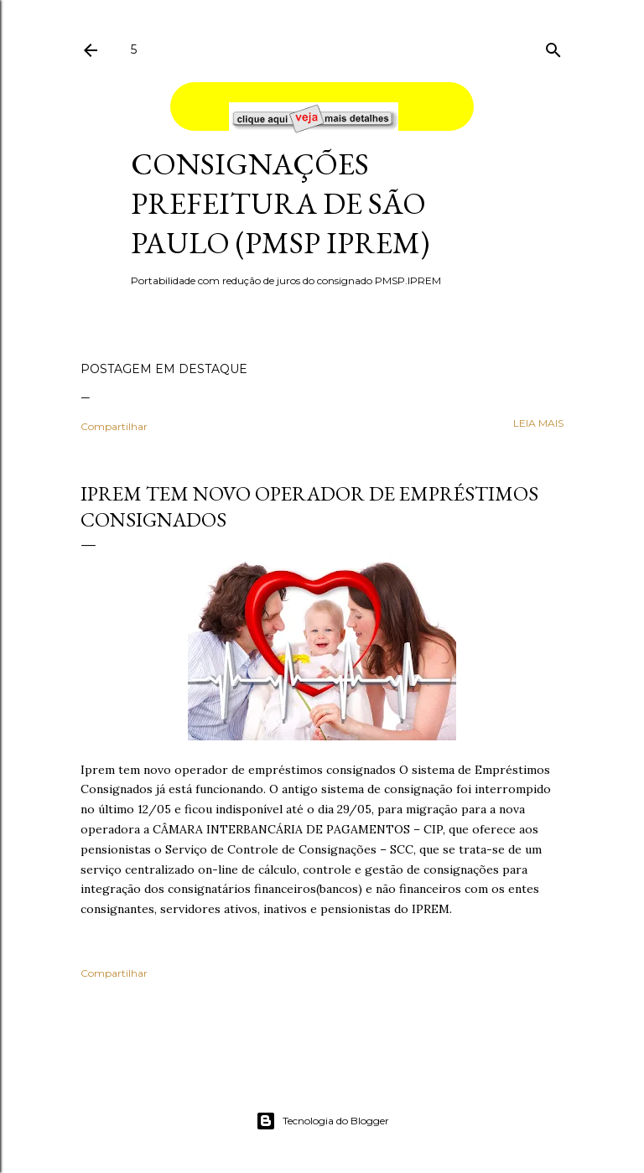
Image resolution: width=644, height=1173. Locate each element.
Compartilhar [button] (114, 426)
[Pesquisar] (553, 46)
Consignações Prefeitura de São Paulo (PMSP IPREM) (280, 203)
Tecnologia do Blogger (322, 1121)
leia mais (538, 423)
